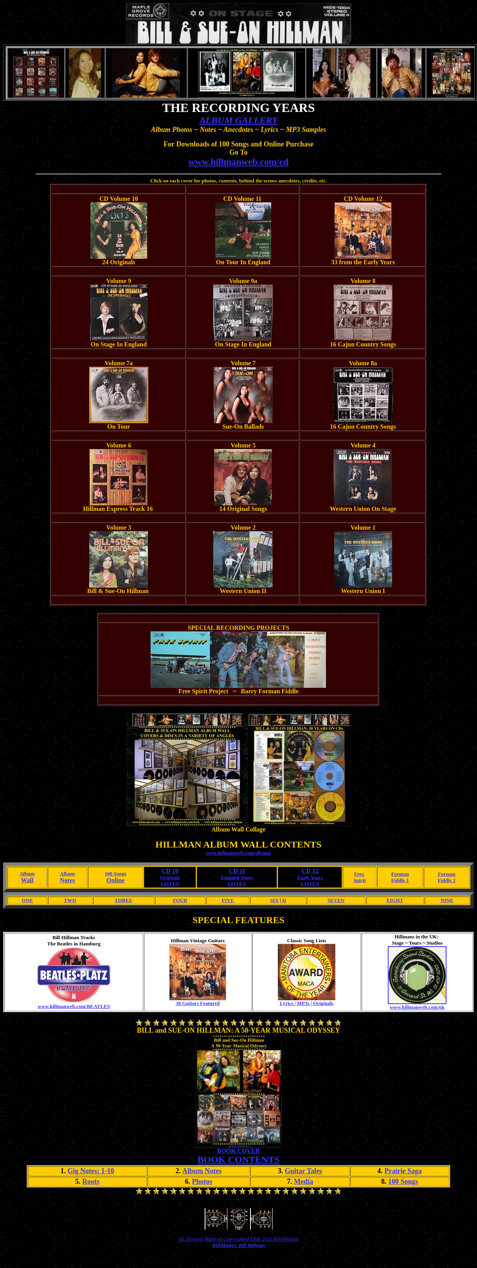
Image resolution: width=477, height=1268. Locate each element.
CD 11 (237, 871)
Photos (202, 1181)
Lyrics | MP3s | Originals (306, 1003)
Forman (400, 874)
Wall (27, 880)
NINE (447, 900)
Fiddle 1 (400, 880)
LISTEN (170, 884)
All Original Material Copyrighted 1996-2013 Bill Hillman (238, 1239)
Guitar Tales (303, 1171)
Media (303, 1181)
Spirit (359, 880)
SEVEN (336, 900)
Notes (67, 880)
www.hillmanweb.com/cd (238, 162)
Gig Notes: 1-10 (90, 1171)
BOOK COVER (238, 1150)
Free (359, 874)
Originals (170, 877)
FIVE (228, 900)
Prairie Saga (403, 1171)
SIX (274, 900)
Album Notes (202, 1171)
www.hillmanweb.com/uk (417, 1007)
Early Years (310, 877)
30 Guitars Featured (198, 1003)
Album (27, 874)
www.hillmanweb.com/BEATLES (74, 1006)
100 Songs (115, 874)
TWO (70, 900)
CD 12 (310, 871)
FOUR (180, 900)
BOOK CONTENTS (238, 1159)
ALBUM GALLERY (238, 120)
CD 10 (170, 871)
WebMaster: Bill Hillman (238, 1245)
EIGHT (395, 900)
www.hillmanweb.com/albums (238, 853)
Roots (90, 1181)
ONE (27, 900)
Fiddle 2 (446, 880)
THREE (124, 900)
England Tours (237, 877)
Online (115, 880)
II (284, 900)
